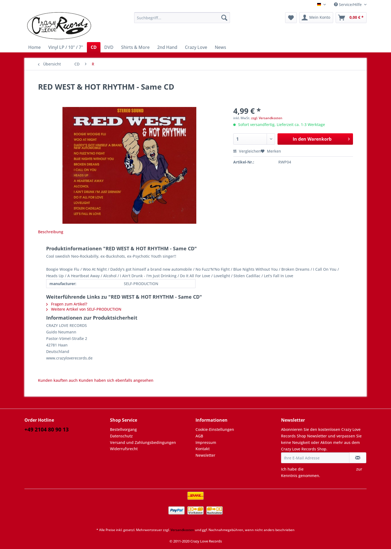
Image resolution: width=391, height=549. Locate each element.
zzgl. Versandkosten (266, 118)
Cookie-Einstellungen (214, 429)
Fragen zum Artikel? (66, 304)
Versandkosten (182, 530)
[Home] (34, 47)
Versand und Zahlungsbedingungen (143, 442)
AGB (199, 435)
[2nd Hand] (167, 47)
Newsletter (205, 455)
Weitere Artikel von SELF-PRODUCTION (83, 309)
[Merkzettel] (291, 17)
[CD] (93, 47)
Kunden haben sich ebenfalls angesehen (116, 380)
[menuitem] (182, 20)
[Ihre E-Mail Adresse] (315, 457)
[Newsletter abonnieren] (357, 457)
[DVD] (108, 47)
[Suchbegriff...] (182, 17)
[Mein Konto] (316, 17)
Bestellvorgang (123, 429)
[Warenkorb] (351, 17)
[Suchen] (224, 17)
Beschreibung (50, 231)
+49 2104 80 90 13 (46, 429)
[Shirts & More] (135, 47)
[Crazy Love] (196, 47)
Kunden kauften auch (58, 380)
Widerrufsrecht (124, 448)
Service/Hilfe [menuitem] (348, 4)
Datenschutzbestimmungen (330, 469)
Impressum (205, 442)
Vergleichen (247, 151)
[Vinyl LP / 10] (66, 47)
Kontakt (202, 448)
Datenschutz (121, 435)
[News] (220, 47)
